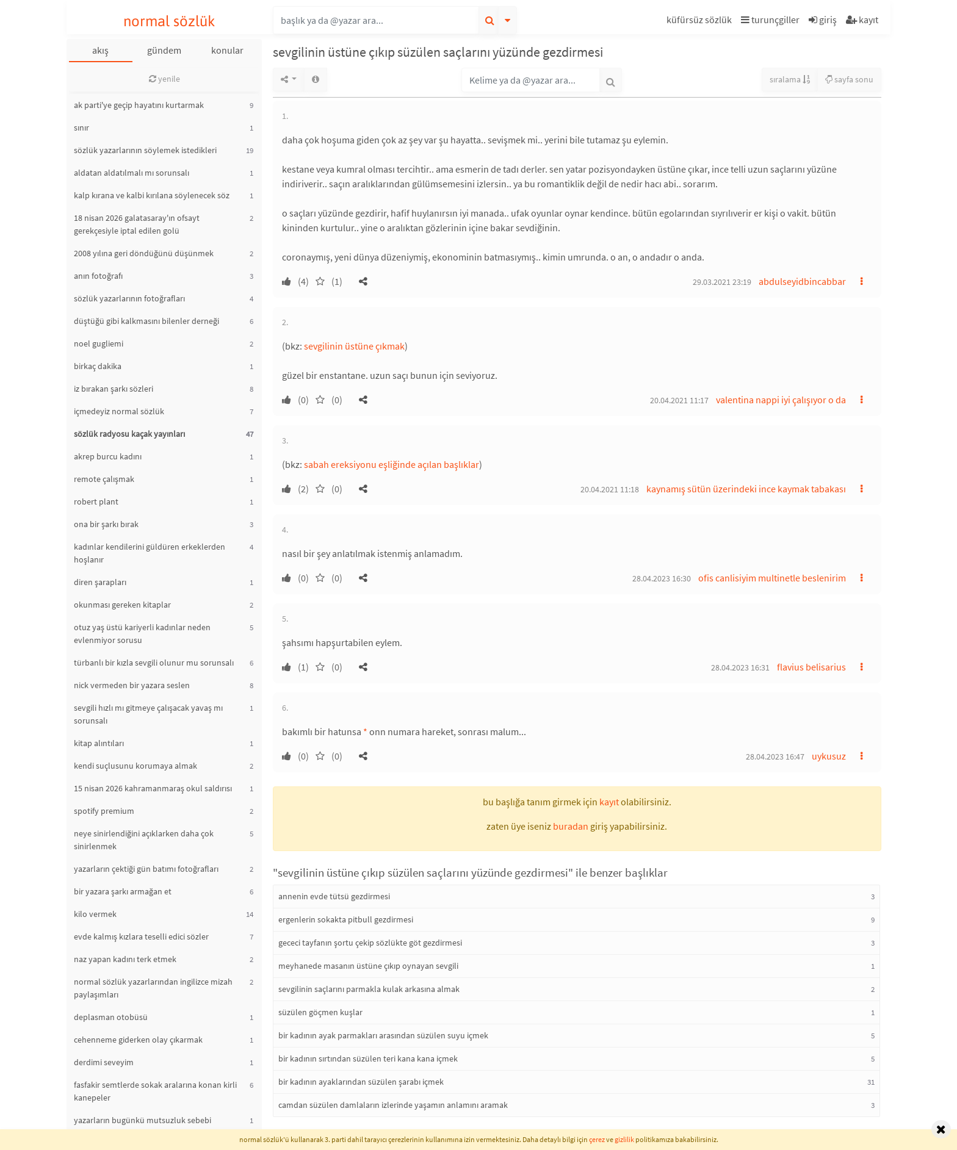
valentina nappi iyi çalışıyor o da (781, 400)
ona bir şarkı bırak (106, 524)
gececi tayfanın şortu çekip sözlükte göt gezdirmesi (370, 942)
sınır (81, 127)
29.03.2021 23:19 (722, 281)
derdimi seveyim (104, 1062)
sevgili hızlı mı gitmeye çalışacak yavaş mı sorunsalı (148, 714)
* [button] (365, 731)
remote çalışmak (104, 478)
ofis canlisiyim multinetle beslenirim (772, 578)
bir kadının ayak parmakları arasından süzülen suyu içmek (383, 1035)
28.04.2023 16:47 (775, 756)
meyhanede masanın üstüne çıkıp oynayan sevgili (368, 965)
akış (100, 50)
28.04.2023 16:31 (740, 667)
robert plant (96, 501)
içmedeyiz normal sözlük (119, 411)
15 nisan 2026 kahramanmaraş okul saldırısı (153, 788)
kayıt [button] (609, 802)
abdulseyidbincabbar (802, 281)
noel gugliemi (98, 343)
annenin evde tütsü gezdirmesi (334, 896)
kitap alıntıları (99, 743)
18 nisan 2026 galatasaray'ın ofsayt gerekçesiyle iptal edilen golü (137, 224)
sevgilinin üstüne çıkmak (354, 346)
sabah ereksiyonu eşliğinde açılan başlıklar (391, 464)
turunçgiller (770, 19)
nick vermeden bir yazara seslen (132, 685)
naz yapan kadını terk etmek (125, 959)
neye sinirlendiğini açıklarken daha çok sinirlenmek (144, 840)
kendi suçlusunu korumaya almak (135, 765)
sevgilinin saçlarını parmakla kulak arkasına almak (369, 988)
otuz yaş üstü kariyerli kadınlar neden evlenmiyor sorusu (142, 633)
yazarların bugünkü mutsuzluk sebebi (142, 1120)
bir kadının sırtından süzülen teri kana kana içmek (368, 1058)
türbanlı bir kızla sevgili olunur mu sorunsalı (154, 662)
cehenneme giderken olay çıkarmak (138, 1039)
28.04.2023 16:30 (661, 578)
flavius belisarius (811, 667)
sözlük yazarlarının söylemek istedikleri (145, 150)
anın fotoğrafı (98, 275)
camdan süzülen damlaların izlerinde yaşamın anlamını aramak (393, 1104)
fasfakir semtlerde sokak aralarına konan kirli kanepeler (155, 1091)
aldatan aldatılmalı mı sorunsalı (131, 172)
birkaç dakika (97, 366)
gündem (164, 50)
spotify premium (104, 810)
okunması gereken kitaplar (122, 604)
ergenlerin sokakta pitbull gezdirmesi (345, 919)
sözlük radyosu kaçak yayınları (129, 433)
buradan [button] (570, 826)
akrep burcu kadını (108, 456)
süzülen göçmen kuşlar (320, 1012)
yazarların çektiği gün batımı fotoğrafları (146, 868)
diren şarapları (100, 582)
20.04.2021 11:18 (609, 489)
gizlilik (624, 1139)
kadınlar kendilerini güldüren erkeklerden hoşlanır (149, 553)
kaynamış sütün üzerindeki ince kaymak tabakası (746, 489)
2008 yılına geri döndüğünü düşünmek (144, 253)
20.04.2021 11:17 (679, 400)
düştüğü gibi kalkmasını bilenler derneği (146, 320)
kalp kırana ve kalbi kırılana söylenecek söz (151, 195)
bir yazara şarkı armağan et (123, 891)
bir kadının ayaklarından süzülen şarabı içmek (361, 1081)
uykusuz (829, 756)
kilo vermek (95, 913)
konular (227, 50)
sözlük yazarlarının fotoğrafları (129, 298)
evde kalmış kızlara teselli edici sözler (141, 936)
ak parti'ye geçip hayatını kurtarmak (139, 104)
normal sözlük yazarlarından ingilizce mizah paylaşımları (153, 988)
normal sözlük (169, 21)
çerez (597, 1139)
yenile (164, 78)
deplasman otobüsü (111, 1017)
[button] (700, 21)
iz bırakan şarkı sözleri (113, 388)
